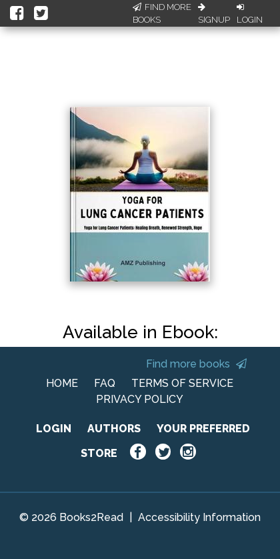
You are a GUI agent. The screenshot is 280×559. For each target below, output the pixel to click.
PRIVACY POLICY (139, 399)
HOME (62, 383)
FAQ (104, 383)
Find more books (196, 364)
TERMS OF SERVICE (182, 383)
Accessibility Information (199, 517)
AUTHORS (114, 428)
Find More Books (162, 13)
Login (250, 14)
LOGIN (53, 428)
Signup (214, 14)
